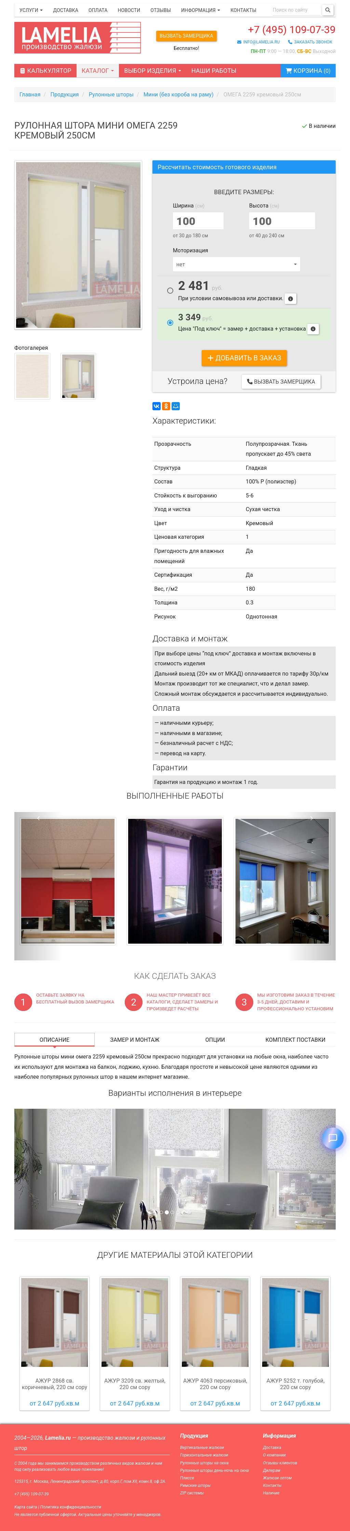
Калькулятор (45, 70)
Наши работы (214, 70)
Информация (200, 10)
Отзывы (160, 10)
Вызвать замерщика (186, 36)
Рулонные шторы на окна (204, 1463)
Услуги (31, 10)
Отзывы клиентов (280, 1463)
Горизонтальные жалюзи (204, 1455)
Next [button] (323, 1343)
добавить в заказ (244, 358)
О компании (274, 1455)
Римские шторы (195, 1485)
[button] (38, 886)
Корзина (308, 70)
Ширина (189, 205)
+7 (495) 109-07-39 (292, 30)
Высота (264, 205)
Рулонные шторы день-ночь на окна (214, 1470)
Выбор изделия (152, 70)
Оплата (98, 10)
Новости (129, 10)
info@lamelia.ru (258, 42)
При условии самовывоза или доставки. (237, 292)
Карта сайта (25, 1507)
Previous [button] (26, 1343)
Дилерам (272, 1470)
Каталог (98, 70)
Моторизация (190, 250)
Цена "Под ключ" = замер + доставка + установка (248, 323)
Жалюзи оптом (277, 1478)
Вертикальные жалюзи (202, 1447)
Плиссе (187, 1478)
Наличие (271, 1493)
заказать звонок (310, 42)
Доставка (65, 10)
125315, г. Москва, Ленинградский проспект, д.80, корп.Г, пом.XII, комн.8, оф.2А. (90, 1481)
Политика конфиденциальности (70, 1507)
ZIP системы (192, 1493)
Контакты (243, 10)
